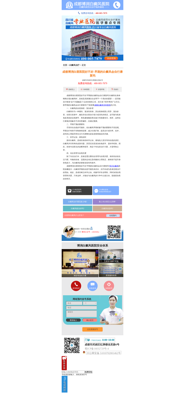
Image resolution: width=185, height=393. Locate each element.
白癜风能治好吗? (77, 208)
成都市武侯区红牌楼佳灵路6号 (92, 80)
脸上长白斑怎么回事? (107, 202)
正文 (84, 65)
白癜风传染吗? (107, 208)
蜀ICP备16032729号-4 (97, 348)
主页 (65, 65)
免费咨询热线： (92, 13)
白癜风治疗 (74, 65)
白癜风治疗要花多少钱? (77, 202)
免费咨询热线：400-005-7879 (92, 83)
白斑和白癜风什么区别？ (74, 215)
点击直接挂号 (92, 329)
